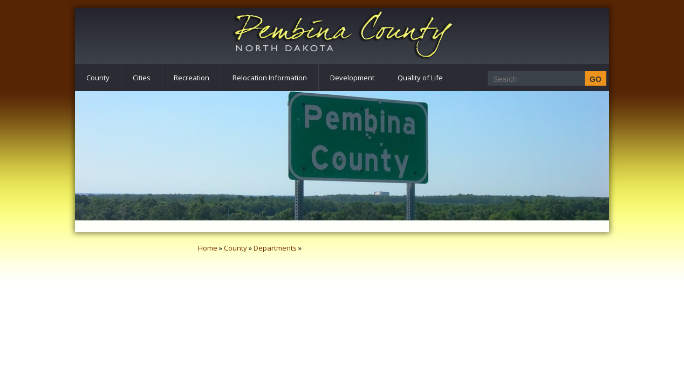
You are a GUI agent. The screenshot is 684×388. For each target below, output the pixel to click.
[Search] (544, 79)
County (98, 77)
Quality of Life (420, 77)
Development (352, 77)
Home (207, 248)
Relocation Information (269, 77)
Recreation (191, 77)
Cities (142, 77)
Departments (275, 248)
